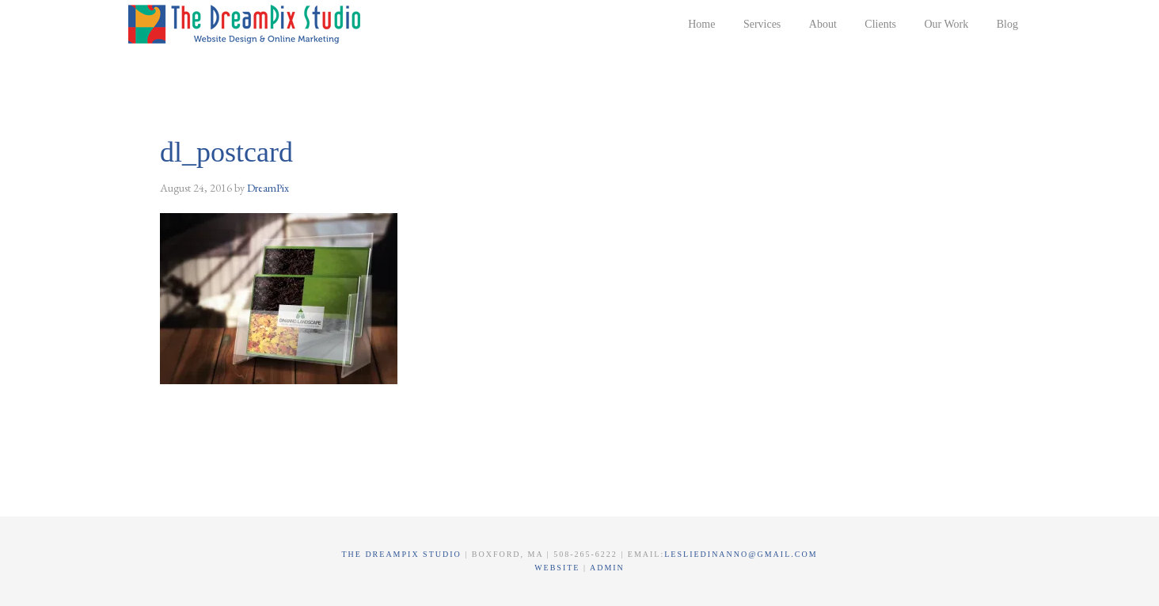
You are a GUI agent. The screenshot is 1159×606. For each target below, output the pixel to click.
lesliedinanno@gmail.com (740, 554)
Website (558, 567)
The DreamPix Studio (247, 24)
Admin (607, 567)
